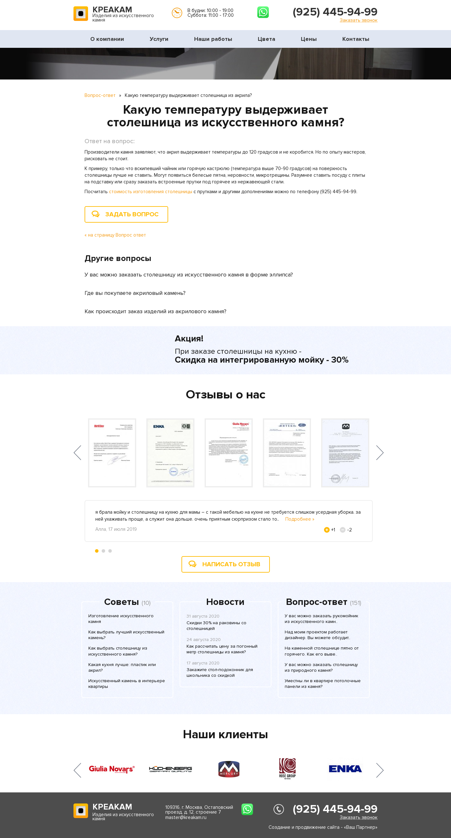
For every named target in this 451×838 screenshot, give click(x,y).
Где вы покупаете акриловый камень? (135, 292)
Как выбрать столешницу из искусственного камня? (117, 651)
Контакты (355, 38)
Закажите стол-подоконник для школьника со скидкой (220, 672)
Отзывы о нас (225, 394)
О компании (107, 38)
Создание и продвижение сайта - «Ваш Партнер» (323, 827)
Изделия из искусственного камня (123, 14)
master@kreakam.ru (185, 817)
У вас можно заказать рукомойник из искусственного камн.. (321, 618)
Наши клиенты (225, 734)
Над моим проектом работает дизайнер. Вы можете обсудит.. (317, 634)
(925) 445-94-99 (335, 12)
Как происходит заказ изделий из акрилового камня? (155, 311)
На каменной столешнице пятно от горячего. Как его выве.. (322, 651)
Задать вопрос (132, 214)
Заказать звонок (359, 20)
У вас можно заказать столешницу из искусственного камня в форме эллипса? (189, 274)
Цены (309, 38)
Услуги (159, 38)
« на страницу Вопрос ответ (115, 235)
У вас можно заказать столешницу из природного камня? (321, 667)
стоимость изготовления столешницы (150, 191)
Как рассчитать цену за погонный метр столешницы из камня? (222, 649)
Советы (121, 602)
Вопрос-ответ (100, 95)
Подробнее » (299, 519)
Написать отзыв (231, 564)
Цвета (266, 38)
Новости (225, 602)
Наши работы (213, 38)
